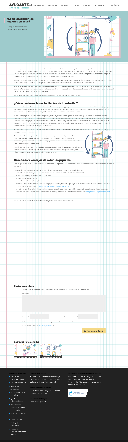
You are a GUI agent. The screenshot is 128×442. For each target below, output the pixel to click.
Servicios (52, 5)
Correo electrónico (71, 317)
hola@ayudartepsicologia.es (41, 390)
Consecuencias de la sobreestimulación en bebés (53, 186)
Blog (77, 5)
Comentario (27, 293)
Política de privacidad (45, 326)
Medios (86, 5)
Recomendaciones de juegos (17, 29)
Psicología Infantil (21, 27)
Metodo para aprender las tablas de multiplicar (18, 407)
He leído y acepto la (38, 326)
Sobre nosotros (36, 5)
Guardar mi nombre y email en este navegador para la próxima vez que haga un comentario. (55, 322)
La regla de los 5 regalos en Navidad (97, 192)
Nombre (25, 317)
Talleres (64, 5)
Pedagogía (11, 27)
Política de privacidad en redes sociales (18, 432)
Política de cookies (18, 419)
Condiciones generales (39, 402)
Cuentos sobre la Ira (18, 383)
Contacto (115, 5)
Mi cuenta (100, 5)
